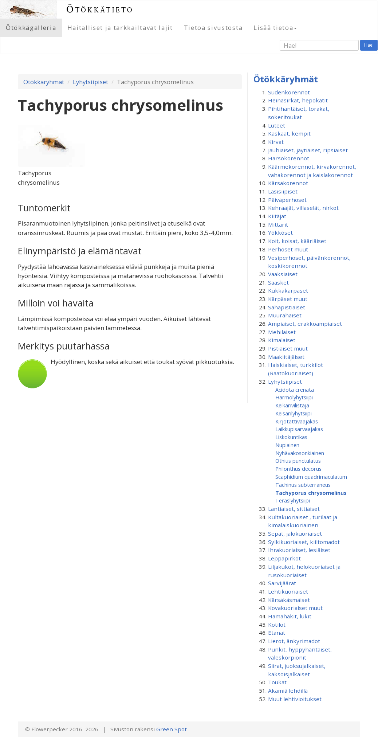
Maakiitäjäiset (286, 356)
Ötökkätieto (100, 9)
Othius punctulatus (298, 460)
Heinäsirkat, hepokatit (298, 100)
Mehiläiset (282, 332)
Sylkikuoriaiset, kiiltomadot (304, 541)
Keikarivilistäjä (292, 405)
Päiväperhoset (287, 199)
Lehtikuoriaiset (288, 591)
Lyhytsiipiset (90, 82)
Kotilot (277, 624)
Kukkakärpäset (288, 290)
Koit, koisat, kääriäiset (297, 241)
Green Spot (171, 729)
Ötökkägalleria (31, 27)
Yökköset (280, 232)
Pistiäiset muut (288, 348)
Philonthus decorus (298, 468)
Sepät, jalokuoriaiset (295, 533)
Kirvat (276, 141)
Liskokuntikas (291, 437)
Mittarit (278, 224)
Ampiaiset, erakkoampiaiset (305, 323)
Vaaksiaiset (283, 274)
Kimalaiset (281, 340)
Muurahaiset (285, 315)
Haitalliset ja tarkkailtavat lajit (120, 27)
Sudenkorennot (289, 92)
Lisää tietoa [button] (275, 27)
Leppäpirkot (284, 558)
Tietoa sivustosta (213, 27)
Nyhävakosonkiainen (299, 453)
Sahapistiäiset (286, 307)
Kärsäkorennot (288, 183)
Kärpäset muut (287, 298)
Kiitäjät (277, 216)
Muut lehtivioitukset (295, 699)
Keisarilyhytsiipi (293, 413)
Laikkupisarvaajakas (299, 429)
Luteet (276, 125)
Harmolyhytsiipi (294, 397)
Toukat (277, 682)
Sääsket (278, 282)
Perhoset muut (288, 249)
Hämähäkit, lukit (289, 616)
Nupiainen (287, 445)
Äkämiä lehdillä (288, 690)
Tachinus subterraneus (303, 484)
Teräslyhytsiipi (292, 500)
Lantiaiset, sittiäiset (294, 508)
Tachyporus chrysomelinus (311, 492)
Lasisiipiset (283, 191)
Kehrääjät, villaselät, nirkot (303, 207)
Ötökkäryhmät (43, 82)
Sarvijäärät (282, 583)
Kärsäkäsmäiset (289, 599)
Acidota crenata (294, 389)
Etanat (276, 632)
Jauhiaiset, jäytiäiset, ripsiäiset (308, 150)
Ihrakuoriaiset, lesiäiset (299, 549)
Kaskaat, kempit (289, 133)
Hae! (369, 45)
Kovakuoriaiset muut (295, 607)
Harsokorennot (288, 158)
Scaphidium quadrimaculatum (311, 476)
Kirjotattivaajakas (296, 421)
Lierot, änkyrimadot (294, 641)
